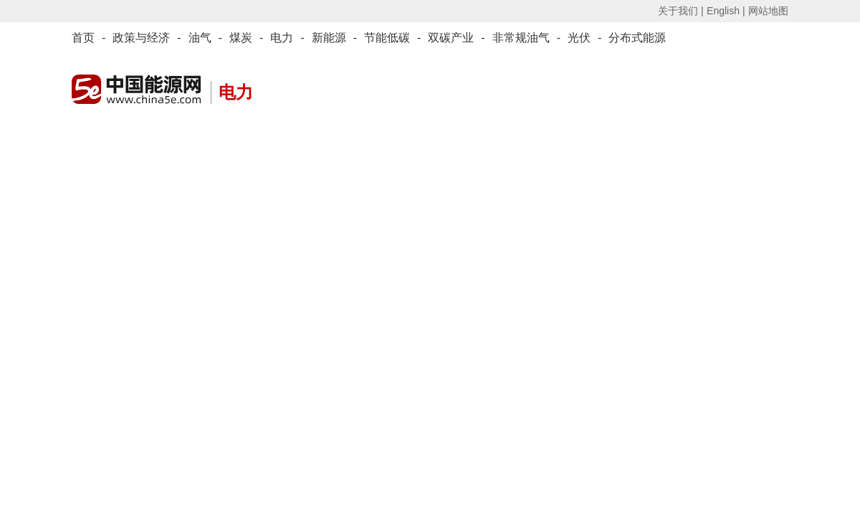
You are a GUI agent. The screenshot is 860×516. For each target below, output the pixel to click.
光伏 (579, 38)
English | (726, 10)
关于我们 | (681, 10)
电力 (281, 38)
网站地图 (768, 10)
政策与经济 (141, 38)
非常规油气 (521, 38)
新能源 (329, 38)
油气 (199, 38)
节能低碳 (387, 38)
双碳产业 (451, 38)
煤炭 (240, 38)
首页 (83, 38)
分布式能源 (637, 38)
